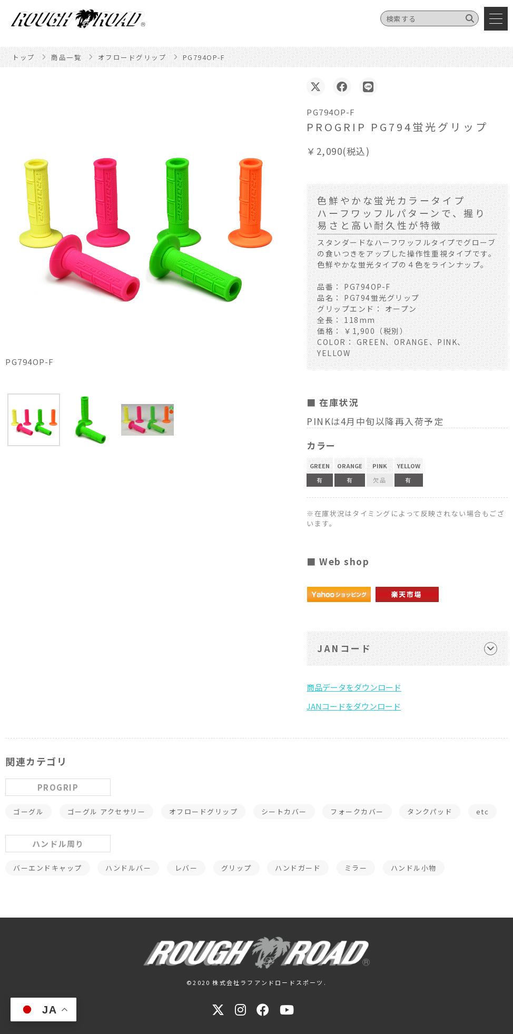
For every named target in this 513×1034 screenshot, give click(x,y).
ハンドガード (298, 868)
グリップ (236, 868)
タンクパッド (429, 811)
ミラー (356, 868)
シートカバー (284, 811)
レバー (186, 868)
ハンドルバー (128, 868)
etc (482, 811)
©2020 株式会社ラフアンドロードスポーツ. (256, 982)
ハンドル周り (58, 843)
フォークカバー (357, 811)
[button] (33, 419)
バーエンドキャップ (47, 868)
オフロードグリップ (203, 811)
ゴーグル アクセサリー (106, 811)
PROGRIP (58, 787)
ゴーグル (28, 811)
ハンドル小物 (414, 868)
